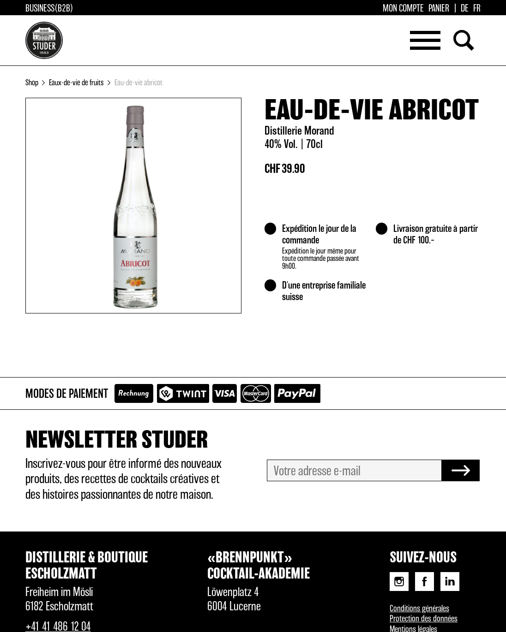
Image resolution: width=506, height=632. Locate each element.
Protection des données (424, 618)
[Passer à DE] (465, 8)
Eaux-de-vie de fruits (76, 83)
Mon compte (403, 8)
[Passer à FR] (477, 8)
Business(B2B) (49, 8)
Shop (31, 83)
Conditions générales (419, 608)
